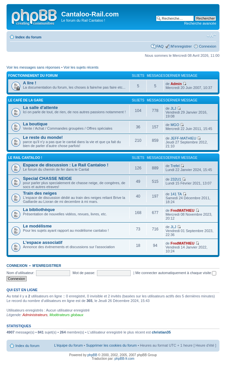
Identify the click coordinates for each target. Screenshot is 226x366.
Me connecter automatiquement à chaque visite (175, 273)
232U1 (176, 179)
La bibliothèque (39, 209)
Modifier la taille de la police (211, 36)
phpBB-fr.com (125, 358)
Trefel (174, 166)
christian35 (161, 332)
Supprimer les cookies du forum (111, 345)
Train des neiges (40, 193)
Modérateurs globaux (66, 315)
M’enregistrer (181, 46)
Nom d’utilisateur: (20, 273)
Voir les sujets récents (81, 67)
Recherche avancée (200, 23)
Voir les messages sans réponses (33, 67)
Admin (176, 84)
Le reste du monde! (43, 137)
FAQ (159, 46)
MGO (175, 125)
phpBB (92, 355)
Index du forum (28, 37)
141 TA (176, 194)
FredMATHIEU (183, 210)
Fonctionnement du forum (33, 75)
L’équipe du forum (68, 345)
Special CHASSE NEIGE (47, 178)
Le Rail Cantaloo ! (25, 158)
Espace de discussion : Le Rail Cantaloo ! (65, 164)
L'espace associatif (42, 242)
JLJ (173, 108)
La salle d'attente (40, 107)
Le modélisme (37, 226)
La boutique (35, 123)
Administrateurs (35, 315)
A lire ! (29, 82)
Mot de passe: (84, 273)
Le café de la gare (25, 100)
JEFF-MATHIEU (184, 138)
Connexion (207, 46)
